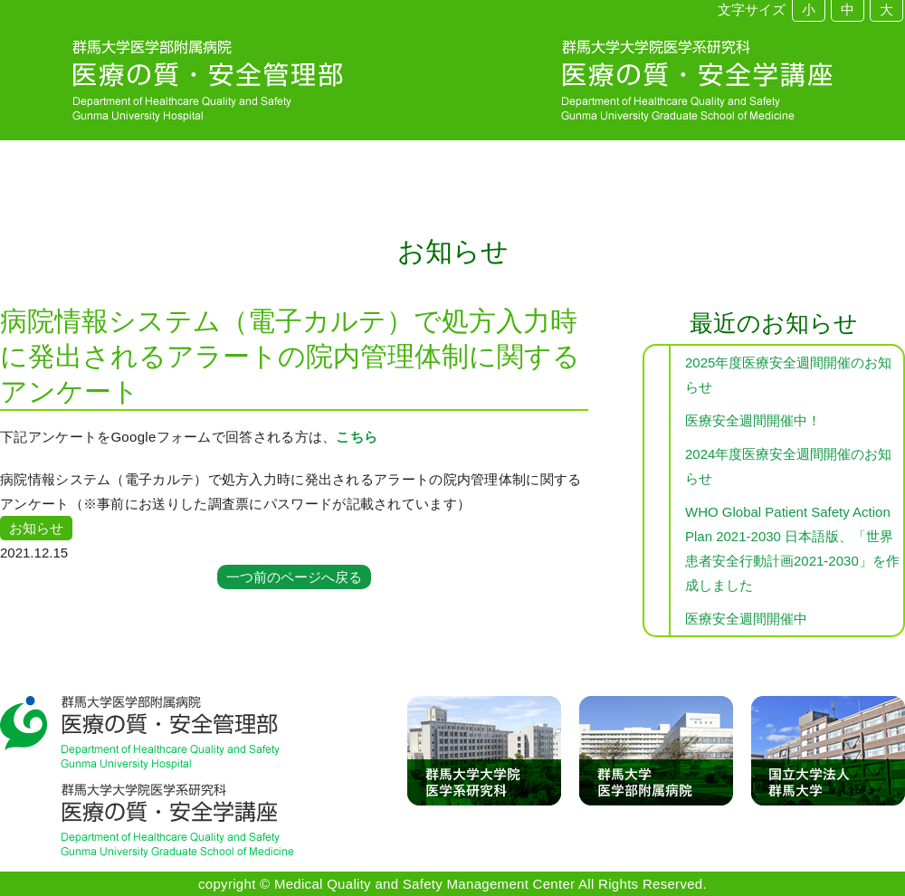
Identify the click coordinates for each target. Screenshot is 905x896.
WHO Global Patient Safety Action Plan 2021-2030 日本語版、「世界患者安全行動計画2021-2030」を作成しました (792, 548)
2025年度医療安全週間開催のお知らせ (788, 375)
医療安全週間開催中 (746, 618)
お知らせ (36, 528)
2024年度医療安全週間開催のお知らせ (788, 466)
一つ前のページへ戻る (294, 577)
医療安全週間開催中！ (753, 420)
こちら (356, 436)
